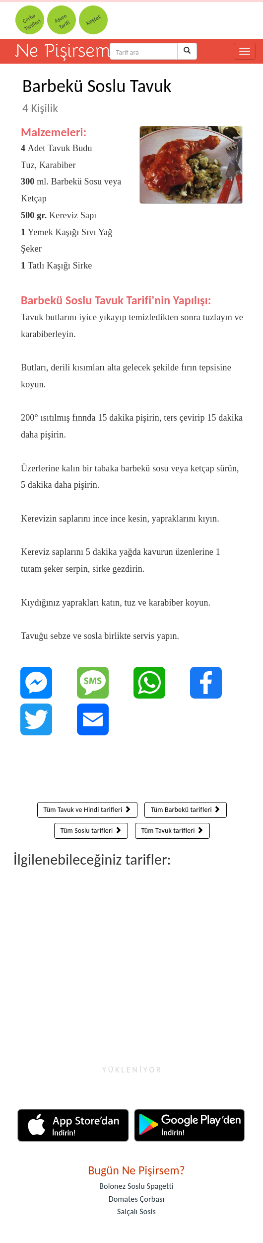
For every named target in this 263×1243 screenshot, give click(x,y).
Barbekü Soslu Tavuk (97, 95)
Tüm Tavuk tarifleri (172, 830)
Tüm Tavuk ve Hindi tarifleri (87, 809)
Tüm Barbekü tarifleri (186, 809)
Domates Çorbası (137, 1199)
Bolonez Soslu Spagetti (136, 1186)
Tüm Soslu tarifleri (91, 830)
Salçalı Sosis (136, 1211)
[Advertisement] (132, 771)
